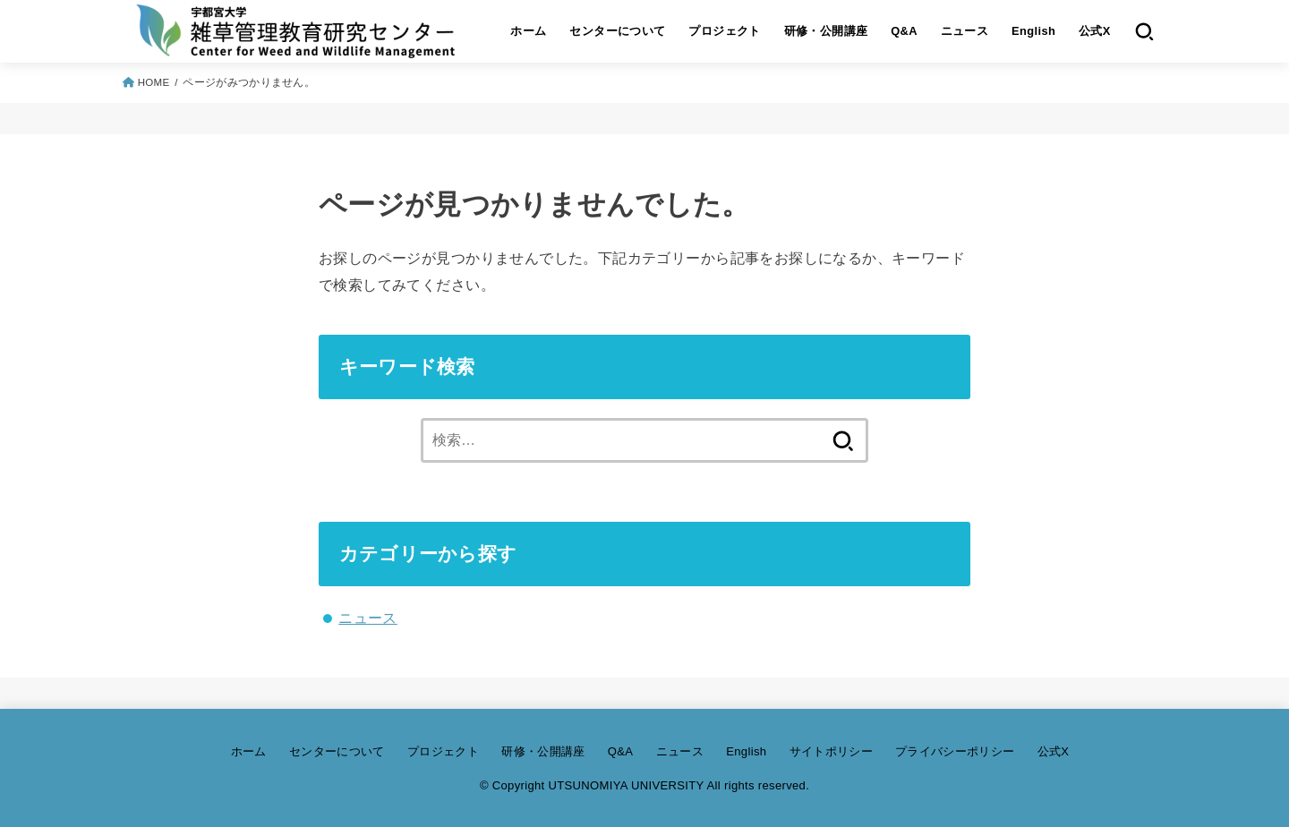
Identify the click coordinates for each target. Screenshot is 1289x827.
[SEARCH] (1144, 31)
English (1033, 31)
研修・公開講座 (826, 31)
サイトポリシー (831, 751)
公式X (1095, 31)
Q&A (904, 31)
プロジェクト (724, 31)
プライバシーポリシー (954, 751)
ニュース (965, 31)
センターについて (617, 31)
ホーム (528, 31)
